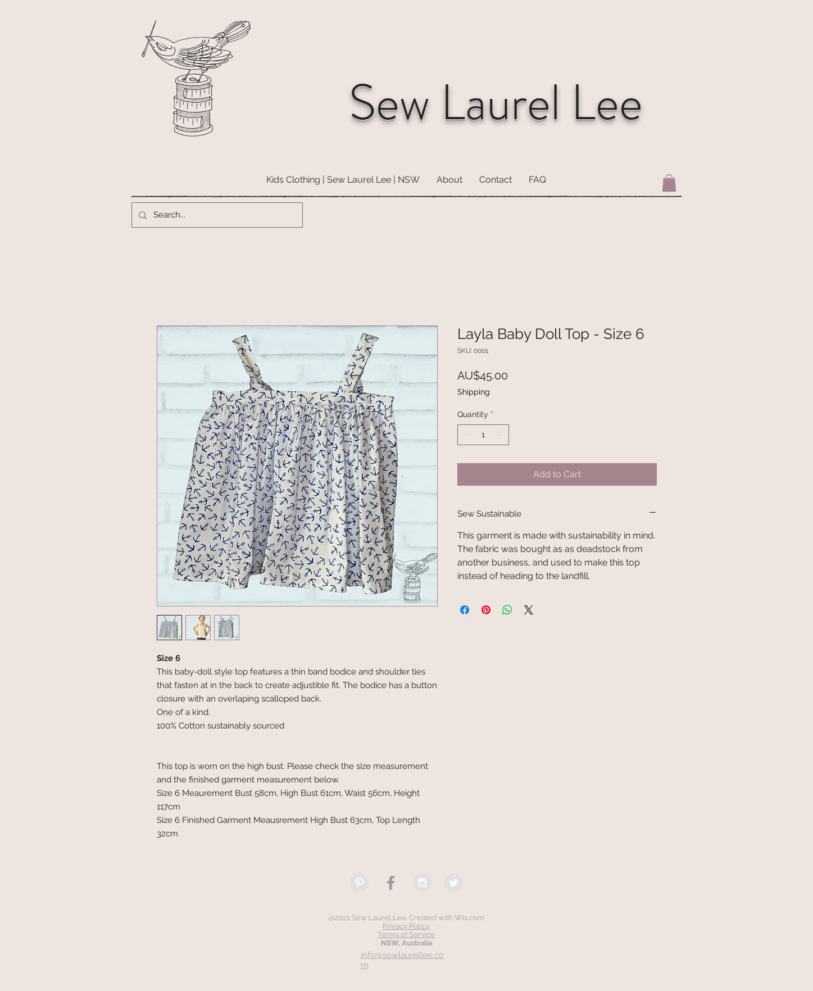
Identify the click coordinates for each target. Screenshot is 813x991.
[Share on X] (528, 610)
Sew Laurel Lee (496, 102)
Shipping (473, 391)
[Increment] (500, 435)
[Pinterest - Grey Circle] (359, 883)
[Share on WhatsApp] (507, 610)
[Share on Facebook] (464, 610)
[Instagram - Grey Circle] (422, 883)
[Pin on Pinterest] (486, 610)
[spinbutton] (483, 435)
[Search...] (216, 215)
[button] (669, 183)
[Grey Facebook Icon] (390, 883)
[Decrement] (466, 435)
